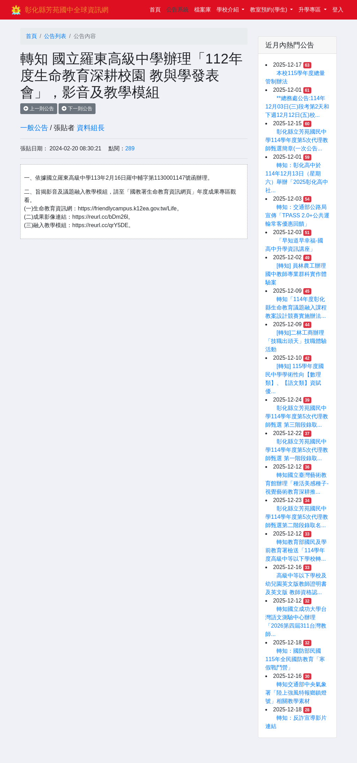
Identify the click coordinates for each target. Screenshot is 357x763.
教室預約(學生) (269, 10)
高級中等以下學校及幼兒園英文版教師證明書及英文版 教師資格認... (296, 584)
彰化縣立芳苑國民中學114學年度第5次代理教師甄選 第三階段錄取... (296, 416)
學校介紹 (228, 10)
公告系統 (177, 10)
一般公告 (34, 128)
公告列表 (55, 36)
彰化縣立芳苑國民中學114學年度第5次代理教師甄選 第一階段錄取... (296, 450)
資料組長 (91, 128)
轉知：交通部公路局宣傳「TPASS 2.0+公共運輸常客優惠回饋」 (297, 215)
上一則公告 (38, 108)
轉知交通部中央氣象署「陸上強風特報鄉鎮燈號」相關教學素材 (296, 692)
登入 (337, 10)
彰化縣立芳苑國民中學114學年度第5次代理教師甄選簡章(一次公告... (296, 140)
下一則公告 (77, 108)
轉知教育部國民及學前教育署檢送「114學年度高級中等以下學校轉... (296, 550)
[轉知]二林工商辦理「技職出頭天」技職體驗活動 (296, 341)
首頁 (157, 9)
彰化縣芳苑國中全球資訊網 (66, 10)
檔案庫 (202, 10)
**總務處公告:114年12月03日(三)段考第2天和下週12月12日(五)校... (297, 106)
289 (130, 148)
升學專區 (310, 10)
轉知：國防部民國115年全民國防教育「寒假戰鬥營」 (295, 659)
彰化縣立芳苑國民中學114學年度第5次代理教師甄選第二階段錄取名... (296, 517)
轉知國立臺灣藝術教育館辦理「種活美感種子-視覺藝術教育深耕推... (296, 483)
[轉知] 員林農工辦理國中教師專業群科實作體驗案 (296, 274)
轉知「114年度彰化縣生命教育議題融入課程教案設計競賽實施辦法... (296, 307)
